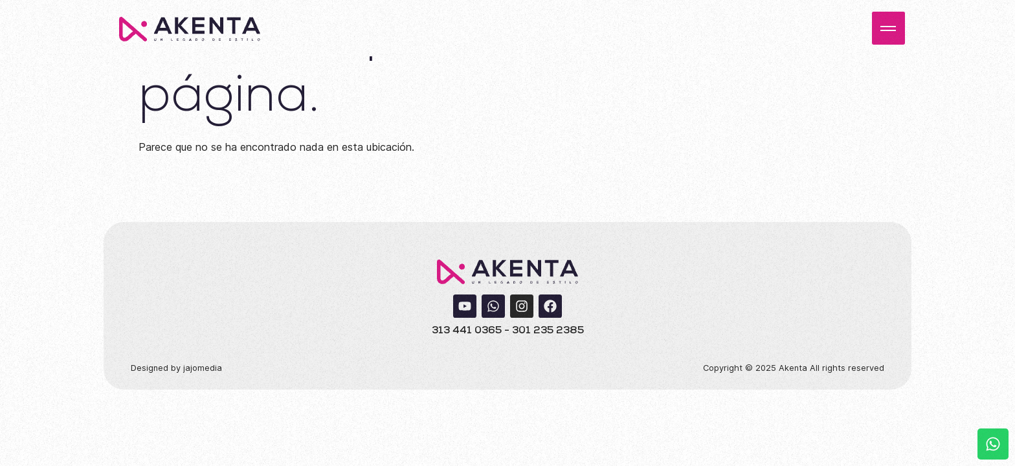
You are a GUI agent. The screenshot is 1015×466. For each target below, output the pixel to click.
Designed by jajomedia (176, 368)
